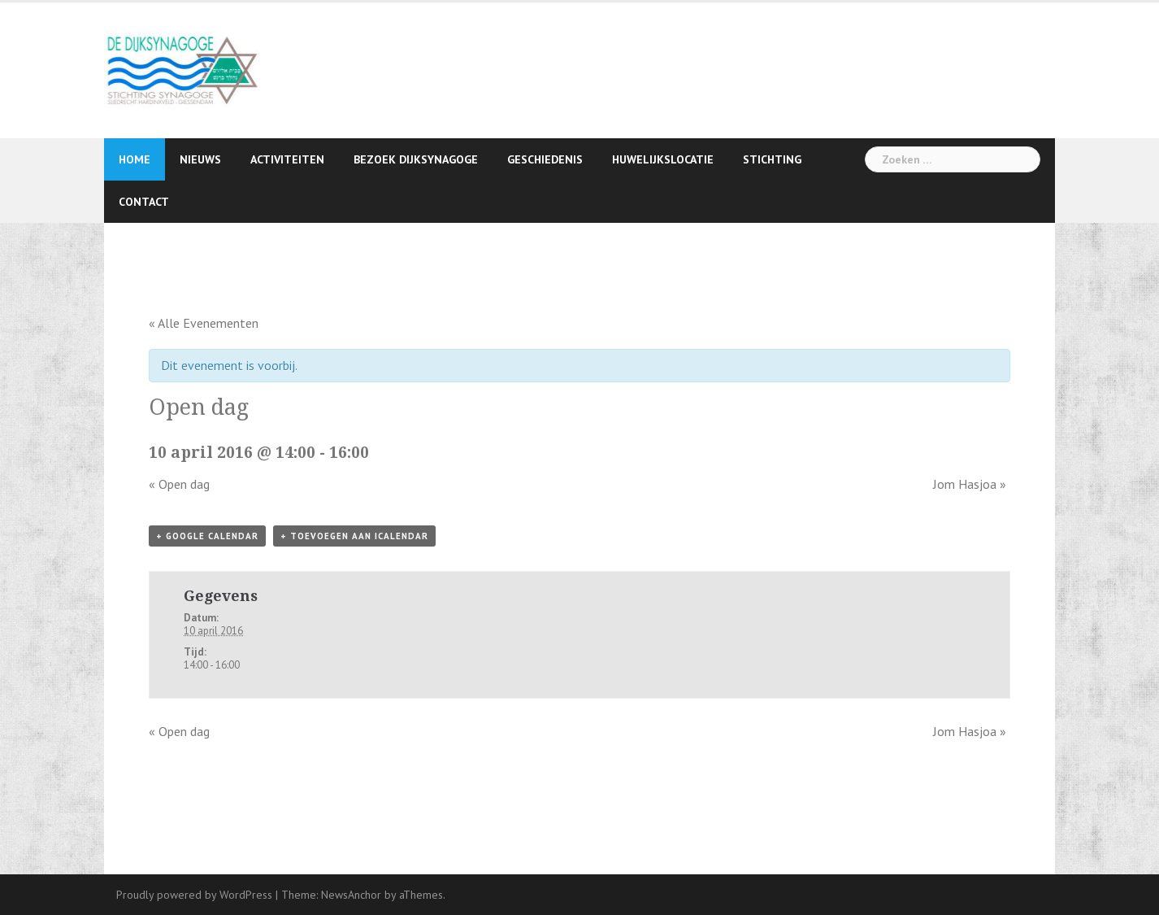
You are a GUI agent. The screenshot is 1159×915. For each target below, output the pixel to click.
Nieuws (200, 159)
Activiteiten (287, 159)
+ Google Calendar (207, 536)
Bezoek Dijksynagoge (416, 159)
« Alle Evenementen (203, 323)
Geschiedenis (545, 159)
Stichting (772, 159)
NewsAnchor (351, 894)
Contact (144, 201)
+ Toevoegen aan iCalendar (354, 536)
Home (134, 159)
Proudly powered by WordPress (194, 894)
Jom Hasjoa (969, 484)
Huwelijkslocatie (663, 159)
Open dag (179, 484)
